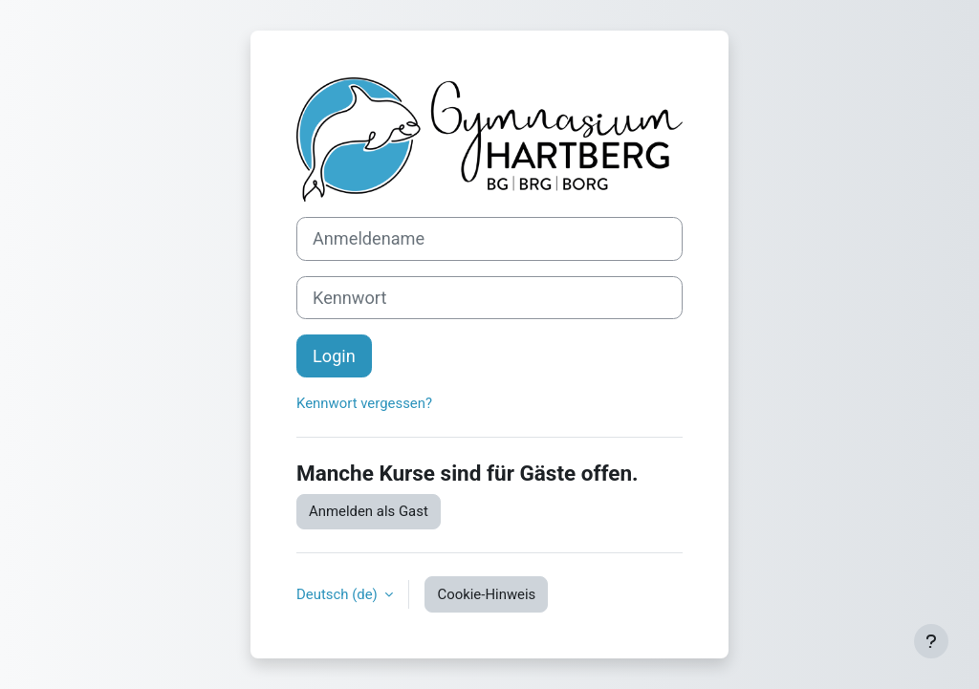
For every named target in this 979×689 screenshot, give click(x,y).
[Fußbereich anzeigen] (931, 641)
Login (334, 356)
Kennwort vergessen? (364, 403)
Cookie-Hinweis (486, 594)
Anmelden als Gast (368, 511)
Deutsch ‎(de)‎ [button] (338, 594)
